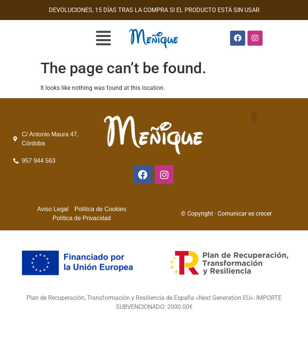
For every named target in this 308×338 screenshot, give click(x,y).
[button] (60, 38)
